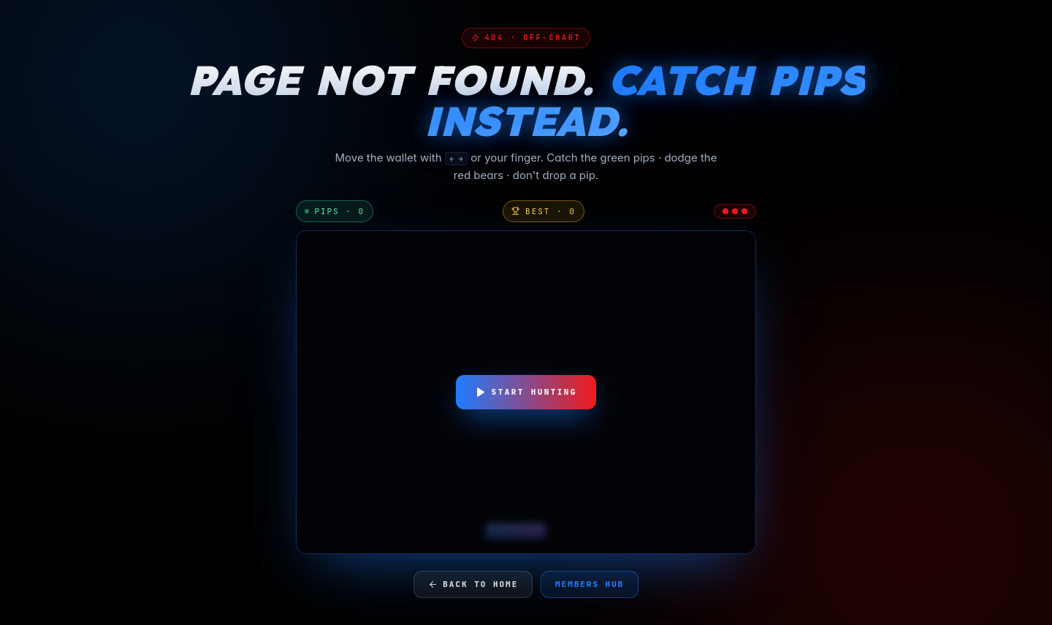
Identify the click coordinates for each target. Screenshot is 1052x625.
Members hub (589, 584)
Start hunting (526, 392)
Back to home (473, 584)
